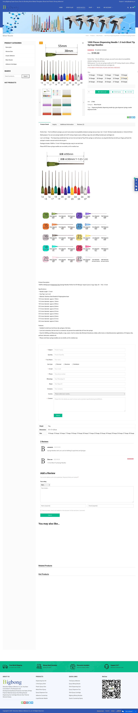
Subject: (50, 349)
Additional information (67, 124)
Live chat (128, 92)
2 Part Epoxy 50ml (41, 683)
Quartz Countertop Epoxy (76, 698)
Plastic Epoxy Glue (41, 686)
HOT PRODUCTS (10, 83)
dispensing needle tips (109, 107)
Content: (50, 398)
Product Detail (44, 124)
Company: (50, 388)
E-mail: (50, 368)
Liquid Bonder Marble (42, 698)
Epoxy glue (8, 47)
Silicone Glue (9, 51)
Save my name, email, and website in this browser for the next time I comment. (63, 510)
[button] (82, 42)
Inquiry (54, 124)
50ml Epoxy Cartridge (75, 692)
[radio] (91, 75)
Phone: (50, 374)
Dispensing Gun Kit (41, 680)
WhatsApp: (50, 378)
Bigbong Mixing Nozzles (75, 695)
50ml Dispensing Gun (75, 686)
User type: (50, 364)
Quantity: (50, 354)
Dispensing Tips (55, 284)
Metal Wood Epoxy (41, 689)
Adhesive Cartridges (11, 64)
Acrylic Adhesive (10, 55)
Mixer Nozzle (97, 104)
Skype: (51, 383)
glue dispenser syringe (121, 107)
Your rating (43, 481)
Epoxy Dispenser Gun (41, 692)
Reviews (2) (80, 124)
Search (25, 76)
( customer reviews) (100, 50)
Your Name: (49, 359)
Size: (89, 72)
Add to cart (102, 92)
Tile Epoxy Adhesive (74, 680)
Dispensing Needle (97, 107)
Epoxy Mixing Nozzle (74, 683)
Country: (50, 393)
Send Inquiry (116, 92)
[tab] (45, 124)
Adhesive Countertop (41, 695)
